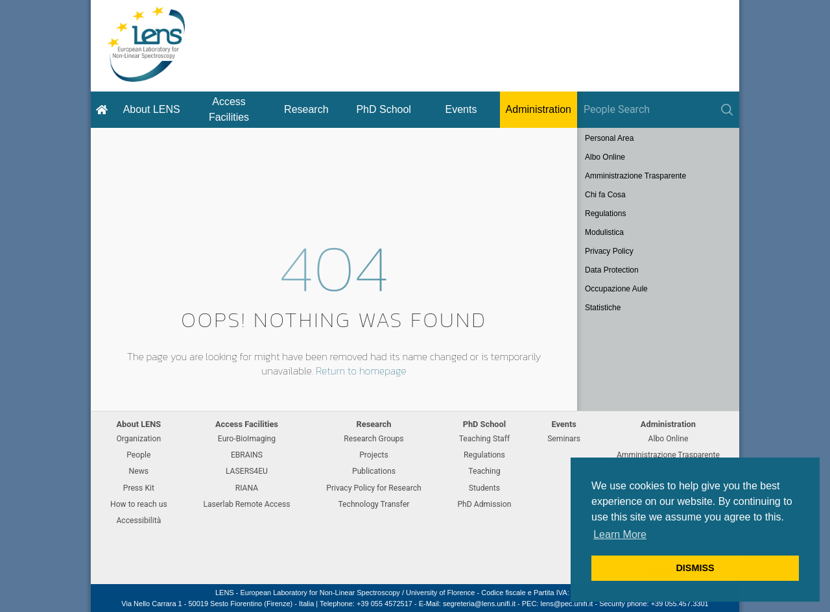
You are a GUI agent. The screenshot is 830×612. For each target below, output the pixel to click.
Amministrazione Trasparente (635, 175)
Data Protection (612, 270)
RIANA (247, 488)
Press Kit (138, 488)
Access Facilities (229, 109)
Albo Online (605, 157)
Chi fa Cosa (605, 194)
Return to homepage (361, 370)
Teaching (484, 471)
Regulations (605, 213)
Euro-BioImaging (247, 438)
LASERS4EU (247, 471)
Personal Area (609, 138)
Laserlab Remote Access (246, 504)
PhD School (383, 109)
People (138, 454)
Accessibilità (138, 520)
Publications (374, 471)
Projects (373, 454)
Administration (538, 109)
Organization (138, 438)
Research (306, 109)
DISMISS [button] (695, 568)
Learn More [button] (619, 534)
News (139, 471)
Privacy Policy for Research (373, 488)
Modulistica (604, 232)
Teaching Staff (484, 438)
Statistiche (603, 307)
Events (461, 109)
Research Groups (373, 438)
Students (484, 488)
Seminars (563, 438)
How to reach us (138, 504)
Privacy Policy (609, 251)
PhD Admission (484, 504)
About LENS (151, 109)
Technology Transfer (373, 504)
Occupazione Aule (616, 288)
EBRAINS (247, 454)
